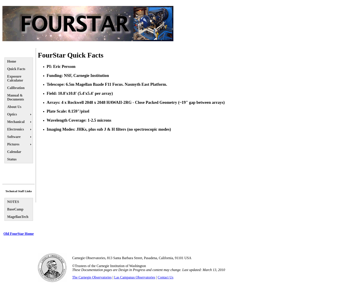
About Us (14, 107)
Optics (12, 114)
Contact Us (166, 277)
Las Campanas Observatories (134, 277)
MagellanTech (17, 217)
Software (14, 137)
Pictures (13, 144)
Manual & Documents (15, 97)
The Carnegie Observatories (92, 277)
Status (12, 159)
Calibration (16, 88)
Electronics (15, 129)
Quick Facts (16, 69)
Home (11, 61)
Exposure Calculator (15, 78)
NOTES (13, 202)
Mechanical (16, 122)
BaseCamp (15, 209)
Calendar (14, 152)
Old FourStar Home (19, 234)
